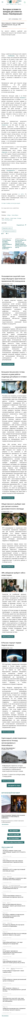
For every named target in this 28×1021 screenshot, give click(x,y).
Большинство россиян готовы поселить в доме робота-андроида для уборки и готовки (14, 374)
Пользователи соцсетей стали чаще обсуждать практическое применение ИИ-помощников (13, 278)
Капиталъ (5, 125)
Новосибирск (15, 215)
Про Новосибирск (14, 838)
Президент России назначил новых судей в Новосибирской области (15, 887)
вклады (19, 218)
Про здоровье (14, 830)
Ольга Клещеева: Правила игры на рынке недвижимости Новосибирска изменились (13, 816)
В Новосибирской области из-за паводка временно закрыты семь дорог (15, 934)
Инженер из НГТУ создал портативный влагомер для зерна (14, 870)
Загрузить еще (14, 785)
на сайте (21, 194)
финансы (7, 218)
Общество (5, 859)
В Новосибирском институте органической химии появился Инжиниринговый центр (21, 243)
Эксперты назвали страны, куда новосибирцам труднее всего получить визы (14, 852)
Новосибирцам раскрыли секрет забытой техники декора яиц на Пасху (14, 961)
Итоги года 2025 (14, 834)
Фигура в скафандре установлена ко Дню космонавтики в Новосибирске (14, 878)
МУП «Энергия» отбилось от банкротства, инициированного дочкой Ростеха (14, 989)
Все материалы (5, 824)
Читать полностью (8, 364)
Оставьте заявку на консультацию (10, 203)
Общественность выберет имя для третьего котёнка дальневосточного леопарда (13, 506)
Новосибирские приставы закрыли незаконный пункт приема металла (13, 861)
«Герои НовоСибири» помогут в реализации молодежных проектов (13, 896)
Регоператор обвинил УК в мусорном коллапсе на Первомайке (13, 925)
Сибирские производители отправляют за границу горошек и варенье (14, 1009)
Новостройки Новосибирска (14, 842)
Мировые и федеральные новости (17, 968)
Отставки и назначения (14, 885)
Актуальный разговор (10, 793)
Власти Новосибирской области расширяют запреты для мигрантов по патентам (14, 906)
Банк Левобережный (7, 220)
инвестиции (13, 218)
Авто (4, 968)
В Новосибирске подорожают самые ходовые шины (13, 971)
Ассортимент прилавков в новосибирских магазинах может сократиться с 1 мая (12, 952)
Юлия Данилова (10, 748)
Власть (8, 902)
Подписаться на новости (9, 231)
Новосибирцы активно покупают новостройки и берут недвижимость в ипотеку (7, 244)
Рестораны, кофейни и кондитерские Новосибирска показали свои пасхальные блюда (13, 916)
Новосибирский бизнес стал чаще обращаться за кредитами (12, 942)
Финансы (5, 996)
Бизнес (4, 902)
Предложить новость (7, 228)
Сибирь (9, 215)
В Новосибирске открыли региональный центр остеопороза (14, 980)
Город (4, 876)
